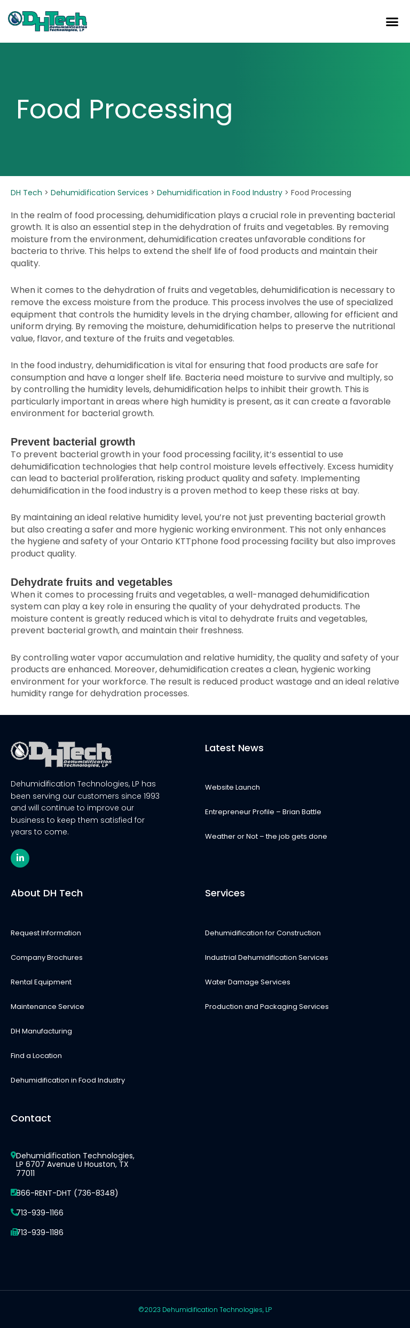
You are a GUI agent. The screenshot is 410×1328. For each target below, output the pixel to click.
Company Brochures (47, 957)
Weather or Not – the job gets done (266, 836)
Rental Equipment (41, 982)
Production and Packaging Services (267, 1006)
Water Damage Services (247, 982)
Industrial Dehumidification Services (266, 957)
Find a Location (36, 1056)
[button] (392, 21)
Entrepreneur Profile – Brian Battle (263, 812)
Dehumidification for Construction (263, 933)
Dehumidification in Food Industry (68, 1080)
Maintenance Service (47, 1006)
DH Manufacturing (41, 1031)
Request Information (46, 933)
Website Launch (232, 787)
